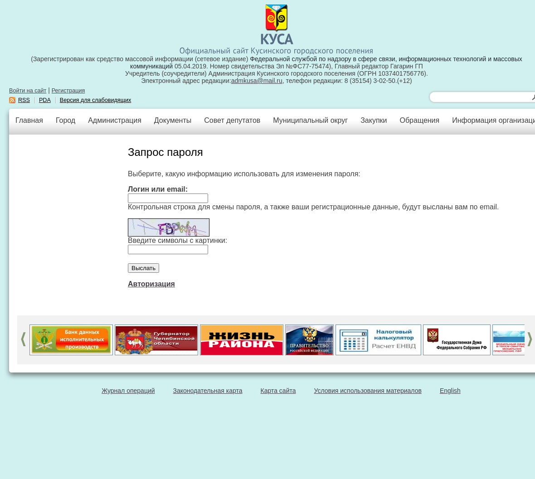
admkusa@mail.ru (256, 80)
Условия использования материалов (368, 390)
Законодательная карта (208, 390)
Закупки (373, 120)
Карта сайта (278, 390)
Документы (172, 120)
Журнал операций (128, 390)
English (450, 390)
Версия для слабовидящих (95, 100)
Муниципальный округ (310, 120)
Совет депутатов (232, 120)
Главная (29, 120)
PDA (45, 100)
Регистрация (68, 90)
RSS (24, 100)
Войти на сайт (27, 90)
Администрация (114, 120)
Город (65, 120)
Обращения (419, 120)
